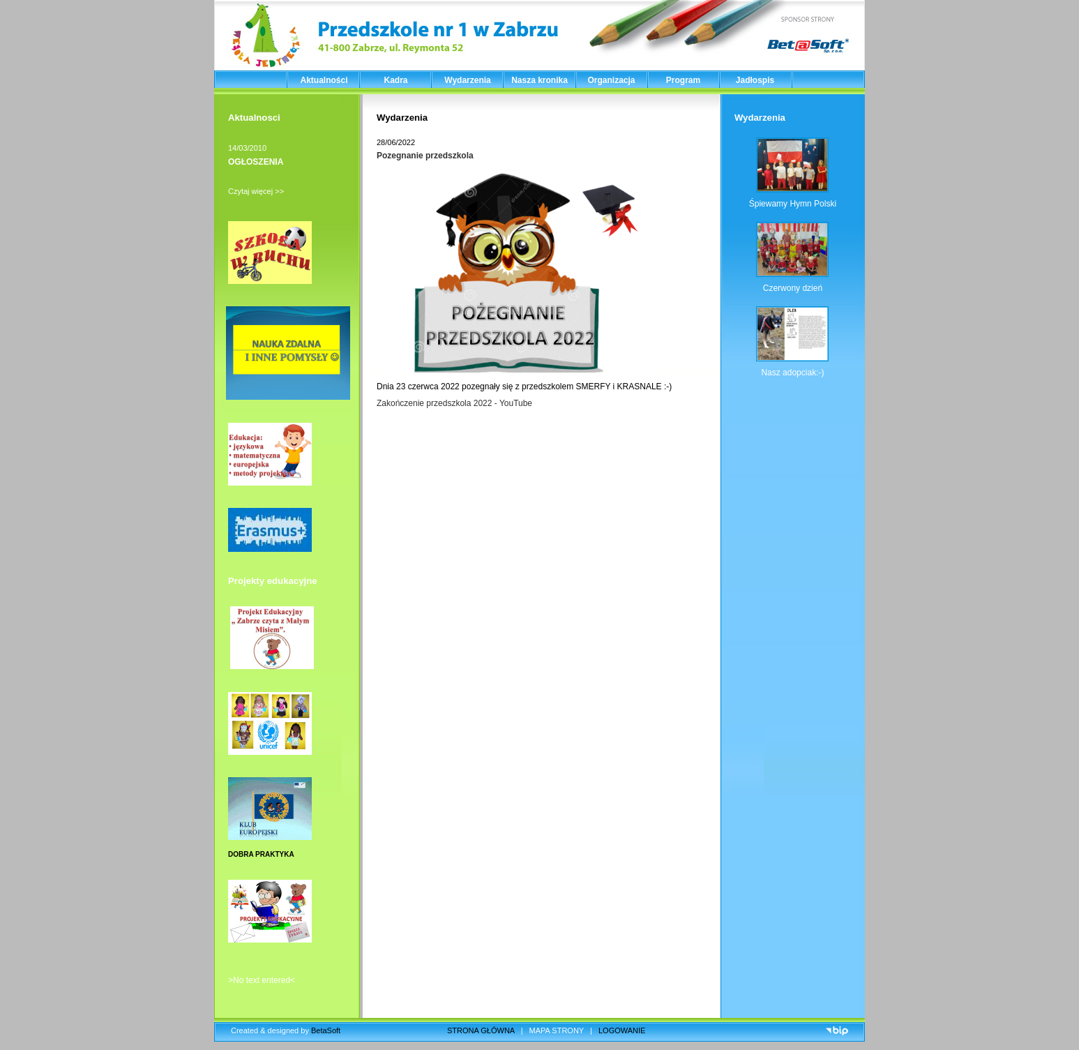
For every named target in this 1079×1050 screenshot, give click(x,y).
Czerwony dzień (792, 288)
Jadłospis (755, 80)
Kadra (395, 80)
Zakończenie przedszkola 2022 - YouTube (454, 403)
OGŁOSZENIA (255, 162)
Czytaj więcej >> (256, 191)
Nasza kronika (539, 80)
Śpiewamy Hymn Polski (792, 204)
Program (683, 80)
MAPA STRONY (556, 1030)
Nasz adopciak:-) (792, 372)
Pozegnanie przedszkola (425, 155)
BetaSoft (325, 1030)
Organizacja (611, 80)
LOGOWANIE (621, 1030)
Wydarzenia (467, 80)
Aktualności (323, 80)
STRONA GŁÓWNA (481, 1030)
